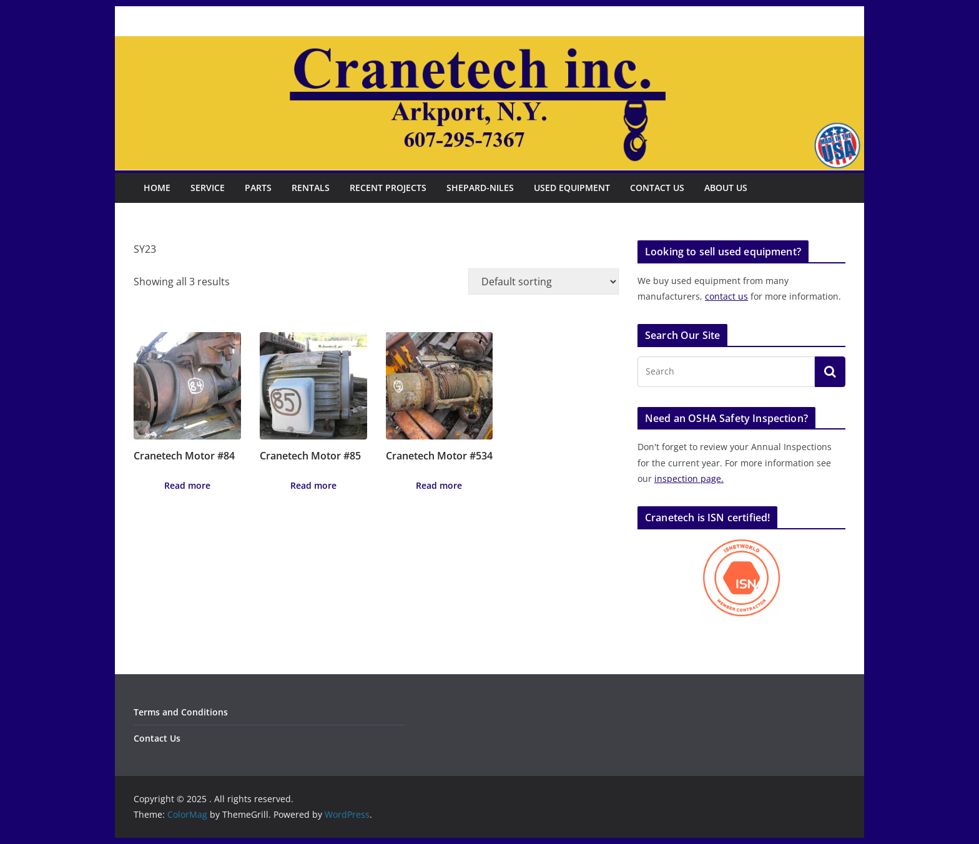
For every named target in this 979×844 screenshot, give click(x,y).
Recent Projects (388, 188)
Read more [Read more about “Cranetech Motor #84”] (187, 485)
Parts (258, 188)
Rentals (311, 188)
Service (207, 188)
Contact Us (657, 188)
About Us (725, 188)
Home (157, 188)
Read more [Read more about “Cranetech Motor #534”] (439, 485)
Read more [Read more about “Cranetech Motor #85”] (313, 485)
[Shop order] (543, 281)
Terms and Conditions (181, 712)
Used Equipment (572, 188)
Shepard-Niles (480, 188)
